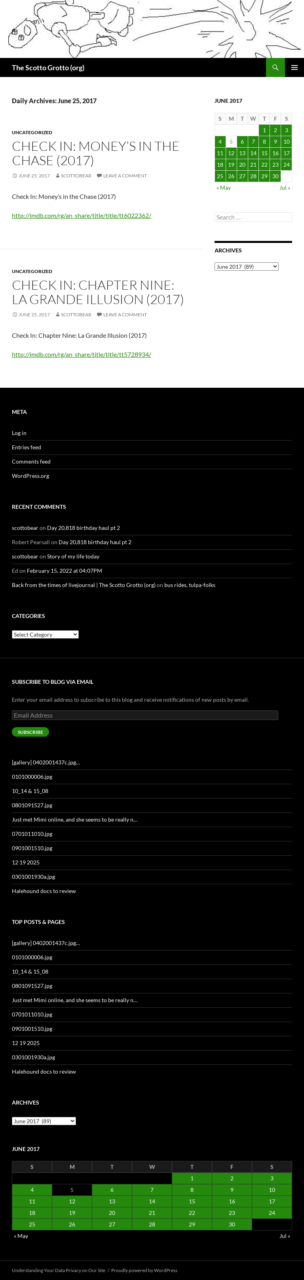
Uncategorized (32, 132)
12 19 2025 (26, 862)
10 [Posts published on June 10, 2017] (286, 141)
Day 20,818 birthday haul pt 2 (83, 527)
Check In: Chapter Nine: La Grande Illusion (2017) (98, 292)
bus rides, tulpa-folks (189, 584)
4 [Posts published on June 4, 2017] (220, 141)
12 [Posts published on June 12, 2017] (231, 153)
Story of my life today (73, 556)
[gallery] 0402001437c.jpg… (46, 762)
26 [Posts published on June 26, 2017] (231, 176)
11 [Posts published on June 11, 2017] (220, 153)
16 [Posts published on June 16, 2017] (275, 153)
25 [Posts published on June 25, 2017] (220, 176)
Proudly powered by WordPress (144, 1270)
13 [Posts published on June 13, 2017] (242, 153)
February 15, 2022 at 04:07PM (64, 570)
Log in (19, 432)
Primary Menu (294, 67)
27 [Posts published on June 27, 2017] (242, 176)
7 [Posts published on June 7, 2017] (253, 141)
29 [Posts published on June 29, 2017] (264, 176)
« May (224, 187)
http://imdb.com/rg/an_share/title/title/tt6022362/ (81, 215)
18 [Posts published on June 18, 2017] (220, 164)
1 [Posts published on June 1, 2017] (264, 130)
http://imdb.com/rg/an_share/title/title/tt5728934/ (81, 354)
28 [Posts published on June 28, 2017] (253, 176)
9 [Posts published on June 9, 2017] (275, 141)
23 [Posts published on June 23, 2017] (275, 164)
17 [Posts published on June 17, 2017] (286, 153)
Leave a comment (125, 176)
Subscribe (30, 732)
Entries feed (26, 447)
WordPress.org (30, 475)
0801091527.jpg (32, 805)
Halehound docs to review (44, 890)
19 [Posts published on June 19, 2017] (231, 164)
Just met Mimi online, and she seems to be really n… (74, 819)
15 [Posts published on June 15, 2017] (264, 153)
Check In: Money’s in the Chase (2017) (96, 153)
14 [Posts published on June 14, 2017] (253, 153)
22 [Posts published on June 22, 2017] (264, 164)
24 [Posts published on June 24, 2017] (286, 164)
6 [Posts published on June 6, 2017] (242, 141)
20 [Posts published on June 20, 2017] (242, 164)
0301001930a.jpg (33, 876)
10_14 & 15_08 (30, 790)
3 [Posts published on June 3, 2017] (286, 130)
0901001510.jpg (32, 848)
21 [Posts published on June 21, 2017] (253, 164)
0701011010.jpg (32, 833)
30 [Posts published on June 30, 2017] (275, 176)
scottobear (76, 176)
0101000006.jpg (32, 776)
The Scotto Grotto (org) (48, 67)
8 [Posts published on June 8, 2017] (264, 141)
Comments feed (31, 461)
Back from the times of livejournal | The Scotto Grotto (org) (84, 584)
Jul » (284, 187)
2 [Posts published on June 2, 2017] (275, 130)
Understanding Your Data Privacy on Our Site (58, 1270)
